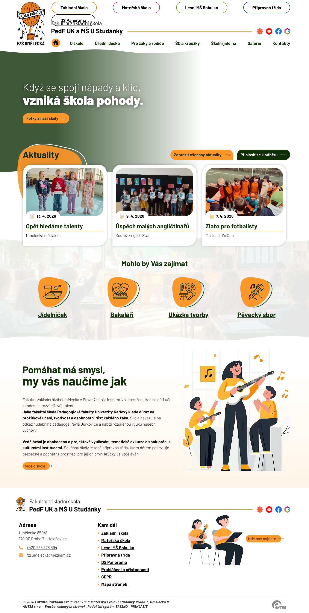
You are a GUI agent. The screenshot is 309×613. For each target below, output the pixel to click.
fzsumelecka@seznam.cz (49, 554)
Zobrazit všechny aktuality (198, 154)
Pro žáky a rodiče (147, 43)
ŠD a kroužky (187, 43)
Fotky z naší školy (42, 118)
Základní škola (74, 7)
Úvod (56, 44)
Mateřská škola (136, 7)
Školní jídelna (223, 43)
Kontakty (281, 43)
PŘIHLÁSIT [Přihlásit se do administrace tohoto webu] (139, 606)
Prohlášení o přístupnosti (125, 569)
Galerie (254, 43)
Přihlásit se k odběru (259, 154)
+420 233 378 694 (42, 547)
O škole (76, 43)
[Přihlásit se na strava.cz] (260, 31)
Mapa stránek (114, 584)
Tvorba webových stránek (65, 606)
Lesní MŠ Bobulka (201, 7)
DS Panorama (114, 562)
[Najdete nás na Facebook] (278, 31)
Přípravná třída (266, 7)
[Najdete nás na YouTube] (269, 31)
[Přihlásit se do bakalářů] (287, 31)
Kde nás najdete (262, 538)
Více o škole (35, 465)
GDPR (106, 576)
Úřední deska (107, 43)
